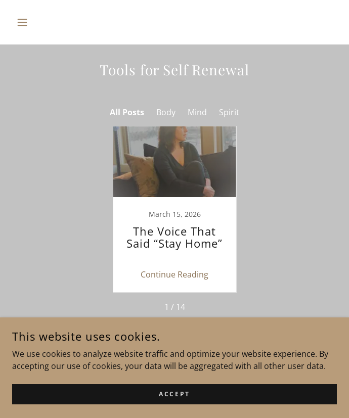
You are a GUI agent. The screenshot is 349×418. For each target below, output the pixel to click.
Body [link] (166, 112)
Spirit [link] (229, 112)
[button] (36, 22)
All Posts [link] (127, 112)
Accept (174, 394)
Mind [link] (197, 112)
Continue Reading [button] (174, 274)
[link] (174, 209)
